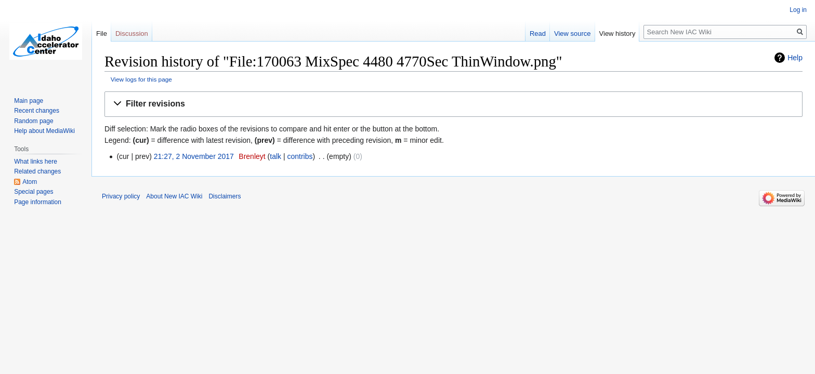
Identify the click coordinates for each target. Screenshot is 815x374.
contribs (299, 156)
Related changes (37, 171)
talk (275, 156)
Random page (33, 121)
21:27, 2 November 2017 (194, 156)
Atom (29, 181)
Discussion (131, 33)
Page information (37, 202)
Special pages (33, 191)
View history (617, 33)
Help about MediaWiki (44, 131)
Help (795, 58)
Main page (28, 100)
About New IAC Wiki (174, 196)
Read (538, 33)
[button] (453, 104)
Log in (798, 10)
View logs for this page (141, 79)
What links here (35, 161)
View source (572, 33)
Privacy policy (121, 196)
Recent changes (36, 110)
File (101, 33)
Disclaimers (224, 196)
